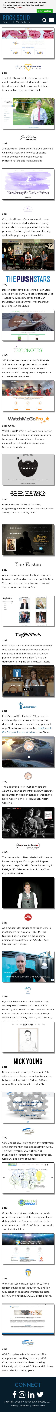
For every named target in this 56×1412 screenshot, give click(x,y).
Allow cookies (44, 11)
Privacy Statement (20, 1406)
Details (19, 8)
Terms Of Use (38, 1406)
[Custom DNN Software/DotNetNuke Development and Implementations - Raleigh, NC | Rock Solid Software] (16, 18)
